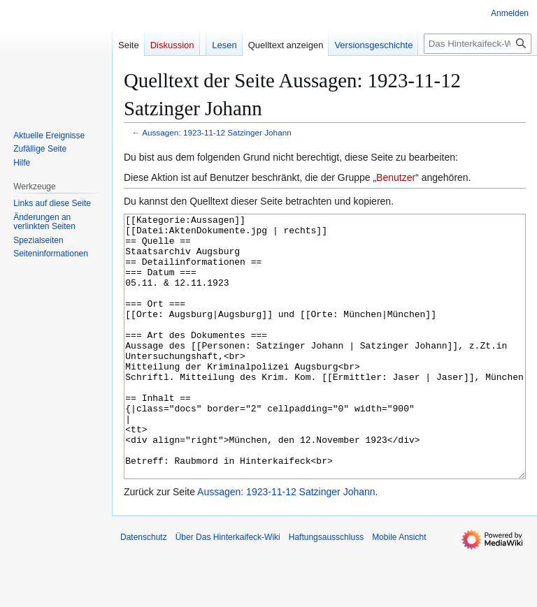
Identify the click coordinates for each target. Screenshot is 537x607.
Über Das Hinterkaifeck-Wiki (228, 589)
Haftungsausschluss (326, 589)
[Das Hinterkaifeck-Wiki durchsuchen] (477, 44)
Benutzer (395, 177)
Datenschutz (143, 589)
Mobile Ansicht (399, 589)
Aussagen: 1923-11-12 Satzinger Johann (217, 132)
